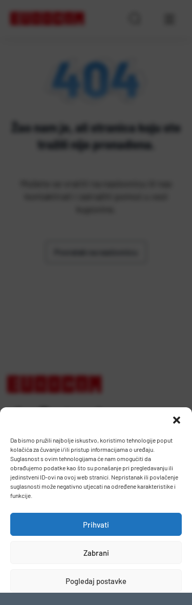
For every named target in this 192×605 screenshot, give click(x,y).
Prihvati (96, 524)
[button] (177, 420)
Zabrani (96, 552)
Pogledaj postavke (96, 581)
